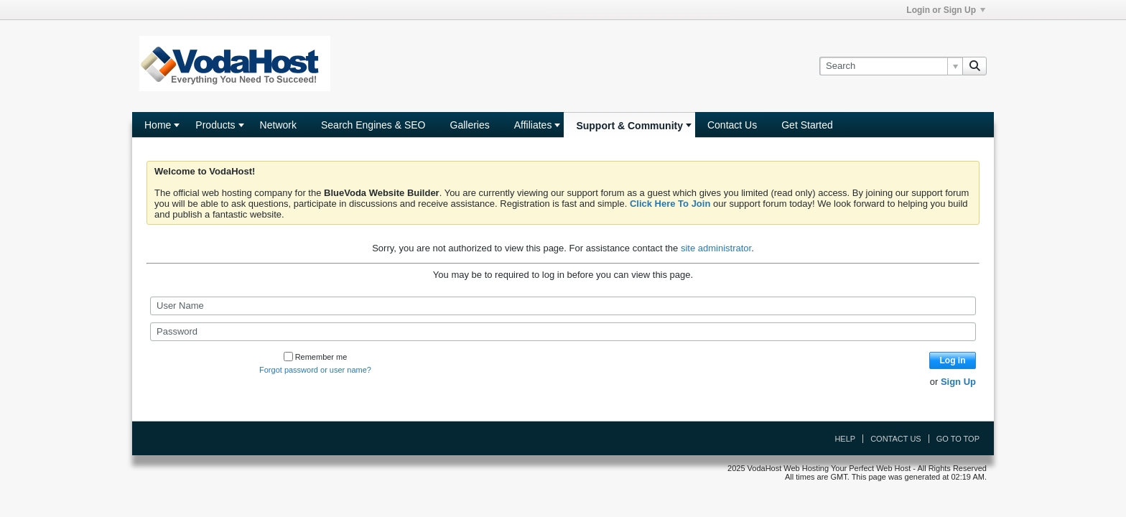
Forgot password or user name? (315, 369)
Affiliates (533, 125)
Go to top (958, 438)
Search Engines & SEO (373, 125)
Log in (953, 360)
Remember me (316, 357)
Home (157, 125)
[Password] (563, 331)
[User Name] (563, 306)
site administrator (716, 248)
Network (278, 125)
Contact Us (732, 125)
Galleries (470, 125)
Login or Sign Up (945, 10)
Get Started (807, 125)
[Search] (890, 66)
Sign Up (958, 381)
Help (844, 438)
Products (215, 125)
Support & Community (629, 125)
